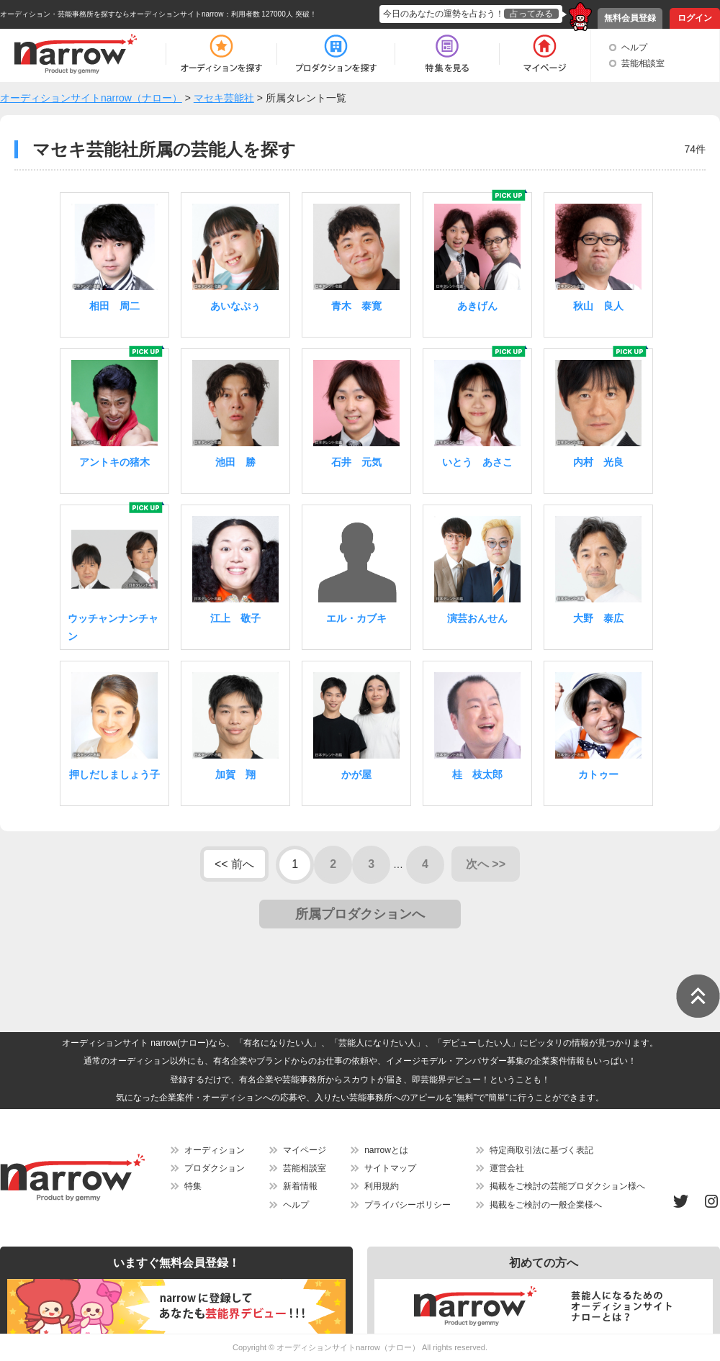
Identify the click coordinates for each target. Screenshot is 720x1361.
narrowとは (386, 1150)
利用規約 (381, 1186)
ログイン (695, 18)
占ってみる (531, 14)
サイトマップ (390, 1168)
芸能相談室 (643, 63)
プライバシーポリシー (407, 1205)
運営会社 (507, 1168)
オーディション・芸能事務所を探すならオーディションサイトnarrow (112, 14)
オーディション (214, 1150)
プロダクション (214, 1168)
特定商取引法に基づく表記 (541, 1150)
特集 (193, 1186)
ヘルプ (634, 47)
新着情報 (300, 1186)
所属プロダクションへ (360, 914)
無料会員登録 (630, 18)
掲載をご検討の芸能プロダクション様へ (567, 1186)
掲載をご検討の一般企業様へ (546, 1205)
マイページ (304, 1150)
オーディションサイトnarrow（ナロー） (348, 1347)
